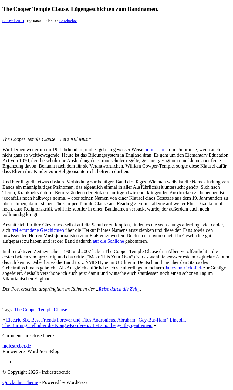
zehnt (178, 267)
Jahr (169, 267)
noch (163, 149)
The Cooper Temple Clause (40, 309)
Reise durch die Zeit (118, 289)
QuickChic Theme (20, 382)
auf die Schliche (108, 241)
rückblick (193, 267)
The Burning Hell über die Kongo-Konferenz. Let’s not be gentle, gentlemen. (77, 325)
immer (150, 149)
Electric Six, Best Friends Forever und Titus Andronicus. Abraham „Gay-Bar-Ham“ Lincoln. (96, 319)
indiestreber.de (16, 345)
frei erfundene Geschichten (38, 230)
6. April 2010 (13, 20)
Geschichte (68, 20)
